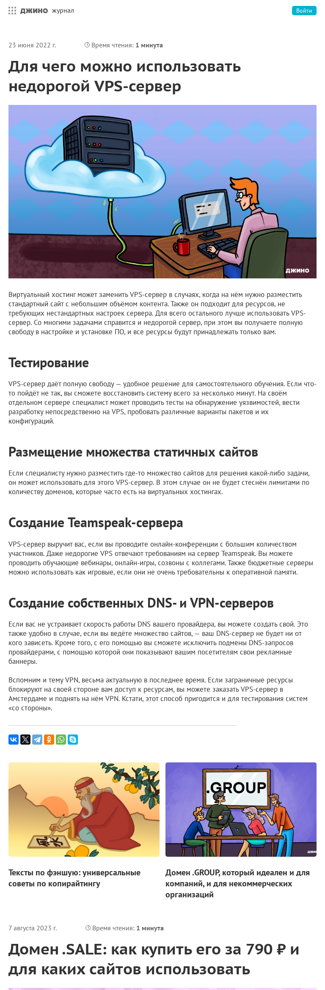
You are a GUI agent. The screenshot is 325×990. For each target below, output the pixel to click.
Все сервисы (10, 10)
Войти (304, 10)
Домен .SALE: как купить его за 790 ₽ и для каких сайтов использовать (154, 959)
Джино (34, 10)
